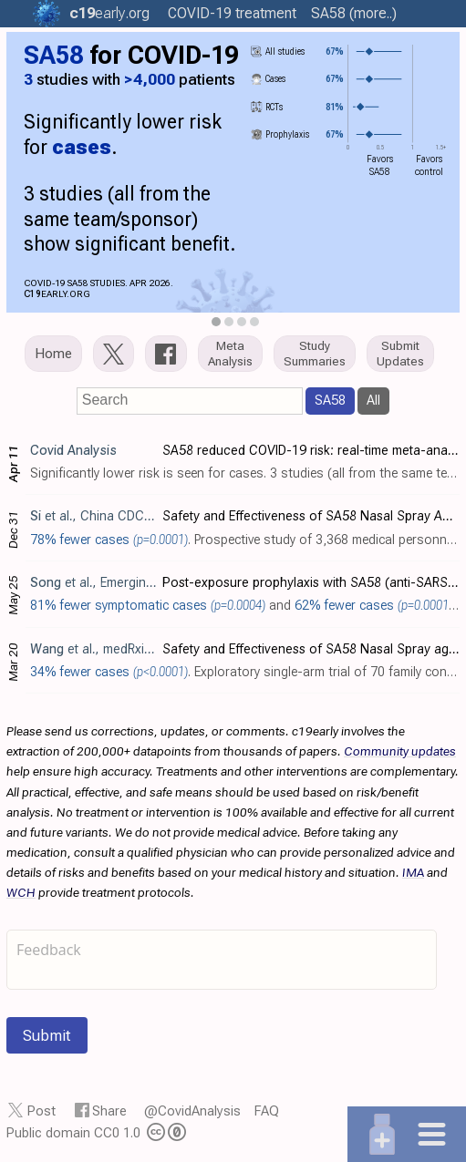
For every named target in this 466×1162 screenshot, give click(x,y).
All (373, 400)
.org (109, 13)
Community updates (400, 751)
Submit (47, 1035)
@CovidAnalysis (192, 1111)
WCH (21, 892)
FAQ (266, 1111)
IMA (413, 872)
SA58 (330, 400)
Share (109, 1111)
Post (41, 1111)
